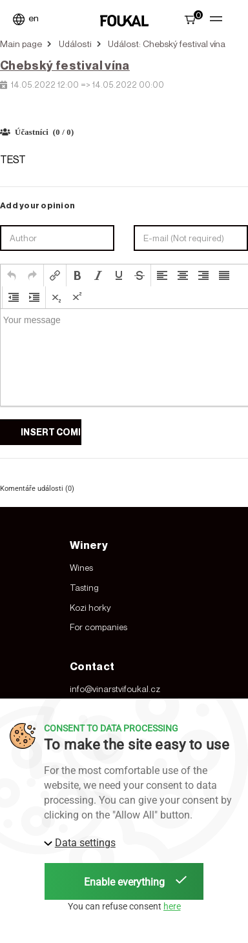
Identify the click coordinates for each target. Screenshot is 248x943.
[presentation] (12, 275)
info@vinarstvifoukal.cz (115, 689)
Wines (81, 567)
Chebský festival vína (65, 65)
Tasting (84, 587)
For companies (98, 627)
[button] (11, 275)
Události (75, 43)
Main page (21, 43)
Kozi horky (90, 607)
